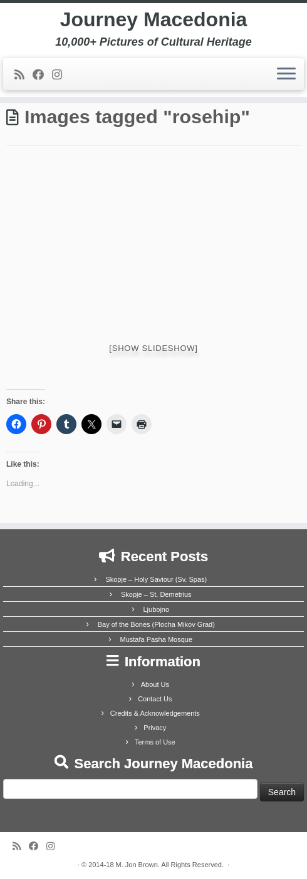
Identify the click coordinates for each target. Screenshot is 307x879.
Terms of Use (155, 742)
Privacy (154, 727)
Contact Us (155, 699)
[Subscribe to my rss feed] (23, 75)
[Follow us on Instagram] (61, 75)
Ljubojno (156, 609)
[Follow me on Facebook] (42, 75)
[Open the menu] (286, 74)
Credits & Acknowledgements (155, 713)
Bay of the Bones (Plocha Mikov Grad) (156, 624)
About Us (155, 684)
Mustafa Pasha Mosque (156, 639)
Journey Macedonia (153, 19)
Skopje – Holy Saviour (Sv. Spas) (156, 579)
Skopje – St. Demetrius (156, 594)
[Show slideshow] (153, 348)
